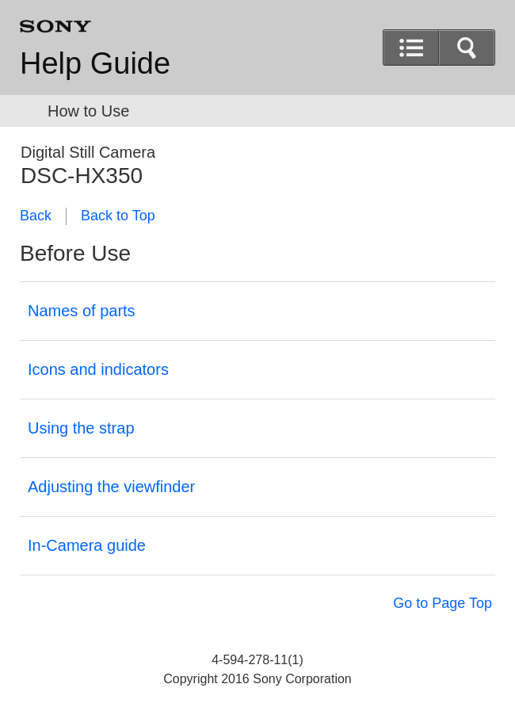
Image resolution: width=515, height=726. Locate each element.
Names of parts (81, 310)
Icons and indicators (98, 369)
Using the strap (81, 428)
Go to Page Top (442, 603)
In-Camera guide (87, 545)
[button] (466, 47)
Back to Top (118, 216)
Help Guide (95, 63)
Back (36, 216)
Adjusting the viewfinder (111, 486)
